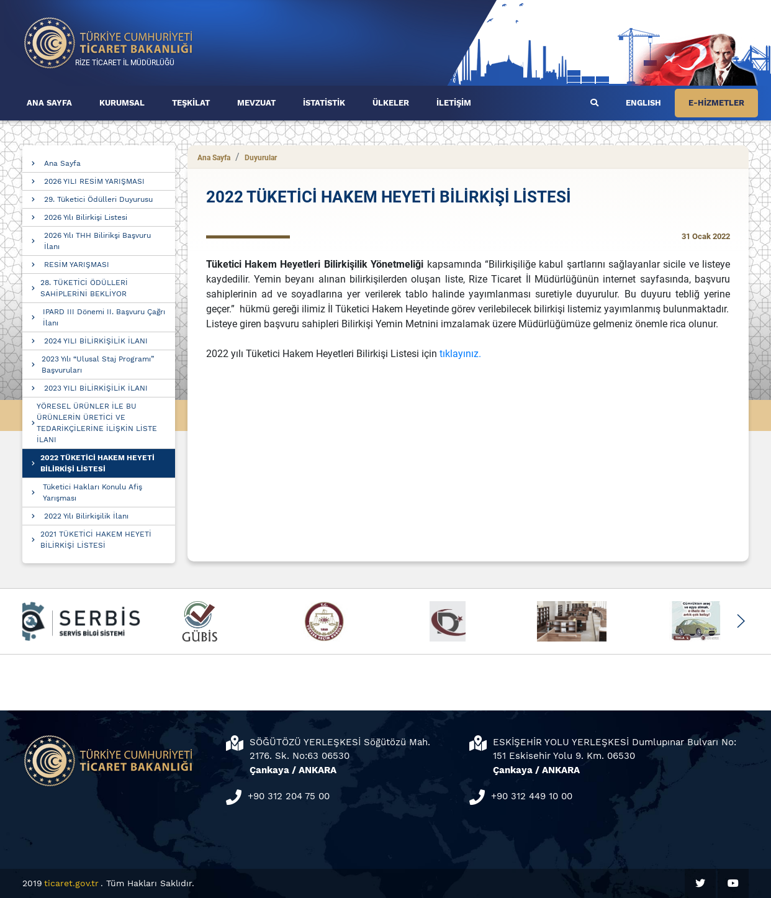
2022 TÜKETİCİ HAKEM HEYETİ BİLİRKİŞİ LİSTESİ (97, 463)
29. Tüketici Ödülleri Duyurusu (98, 199)
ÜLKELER (390, 102)
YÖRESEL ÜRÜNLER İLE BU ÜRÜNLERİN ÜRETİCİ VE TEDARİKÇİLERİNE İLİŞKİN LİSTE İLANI (97, 423)
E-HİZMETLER (716, 102)
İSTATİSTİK (324, 102)
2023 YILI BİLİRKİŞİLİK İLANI (96, 388)
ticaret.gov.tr (71, 883)
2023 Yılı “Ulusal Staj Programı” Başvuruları (98, 364)
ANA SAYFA (49, 102)
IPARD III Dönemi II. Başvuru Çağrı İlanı (104, 317)
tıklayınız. (460, 354)
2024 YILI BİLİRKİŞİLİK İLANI (96, 341)
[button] (740, 621)
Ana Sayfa (62, 163)
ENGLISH (643, 102)
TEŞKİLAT (191, 102)
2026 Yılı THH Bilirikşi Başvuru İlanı (97, 241)
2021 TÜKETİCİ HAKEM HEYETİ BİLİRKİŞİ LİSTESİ (95, 540)
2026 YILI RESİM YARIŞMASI (94, 181)
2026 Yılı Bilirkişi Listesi (85, 217)
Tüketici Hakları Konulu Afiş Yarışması (92, 492)
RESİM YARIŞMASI (76, 264)
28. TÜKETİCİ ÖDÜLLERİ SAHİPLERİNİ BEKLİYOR (84, 288)
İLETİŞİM (453, 102)
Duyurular (261, 157)
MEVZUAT (256, 102)
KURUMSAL (122, 102)
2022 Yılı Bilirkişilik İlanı (86, 516)
